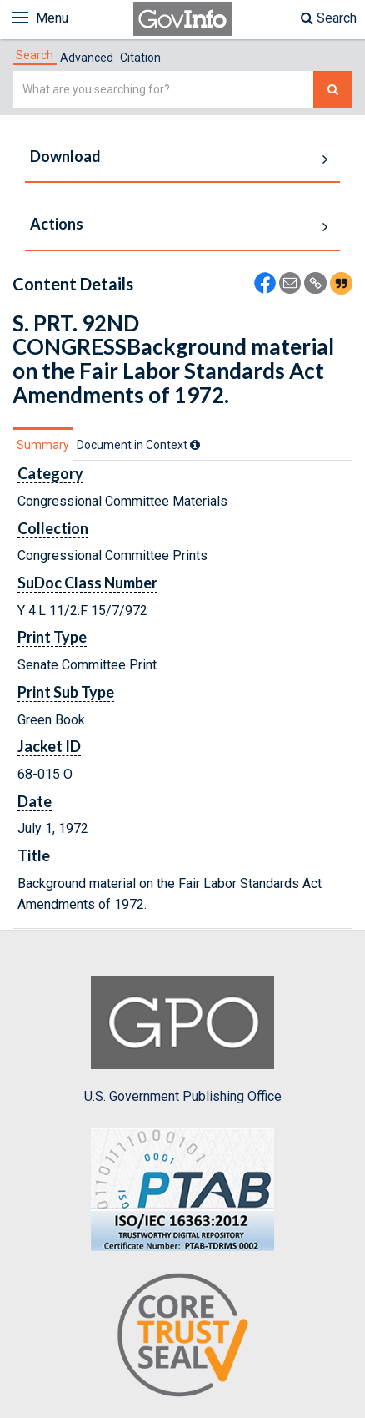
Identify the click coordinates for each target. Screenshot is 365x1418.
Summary (43, 445)
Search (329, 18)
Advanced (86, 57)
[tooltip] (195, 445)
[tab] (34, 55)
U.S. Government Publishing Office (183, 1040)
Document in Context (138, 445)
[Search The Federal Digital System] (332, 89)
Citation (140, 57)
